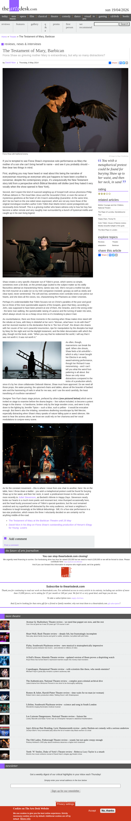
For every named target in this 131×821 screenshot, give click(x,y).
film (32, 16)
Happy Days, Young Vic (107, 219)
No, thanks (108, 810)
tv (94, 16)
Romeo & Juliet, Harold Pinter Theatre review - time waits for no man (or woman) (65, 692)
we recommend (85, 26)
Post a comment (11, 545)
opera (23, 16)
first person (69, 26)
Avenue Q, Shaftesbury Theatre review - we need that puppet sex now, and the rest (65, 622)
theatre (54, 16)
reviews (6, 24)
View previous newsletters (65, 801)
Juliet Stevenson (27, 497)
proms (56, 24)
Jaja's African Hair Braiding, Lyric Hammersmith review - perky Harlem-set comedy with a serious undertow (77, 728)
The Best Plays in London (107, 230)
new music (13, 17)
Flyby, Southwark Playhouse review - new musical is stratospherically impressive (64, 645)
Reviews (101, 242)
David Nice (10, 62)
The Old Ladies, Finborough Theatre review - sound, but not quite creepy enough (64, 740)
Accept (92, 810)
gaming (103, 16)
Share (113, 63)
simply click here (77, 598)
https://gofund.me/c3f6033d (73, 562)
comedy (66, 16)
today (5, 16)
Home (4, 37)
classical (42, 16)
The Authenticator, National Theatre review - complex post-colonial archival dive (64, 681)
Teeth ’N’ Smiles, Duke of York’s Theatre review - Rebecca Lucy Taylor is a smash (65, 751)
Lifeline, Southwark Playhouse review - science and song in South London (61, 704)
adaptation (102, 245)
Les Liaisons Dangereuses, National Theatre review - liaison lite (56, 716)
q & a (46, 27)
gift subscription (113, 604)
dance (77, 16)
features (20, 24)
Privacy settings (65, 804)
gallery (34, 24)
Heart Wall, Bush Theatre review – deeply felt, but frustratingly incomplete (61, 633)
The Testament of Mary (40, 520)
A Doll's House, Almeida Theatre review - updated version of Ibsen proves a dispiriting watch (70, 657)
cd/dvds (115, 16)
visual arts (86, 17)
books (126, 16)
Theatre (13, 37)
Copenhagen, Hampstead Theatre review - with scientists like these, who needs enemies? (68, 669)
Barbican (115, 245)
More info (25, 818)
